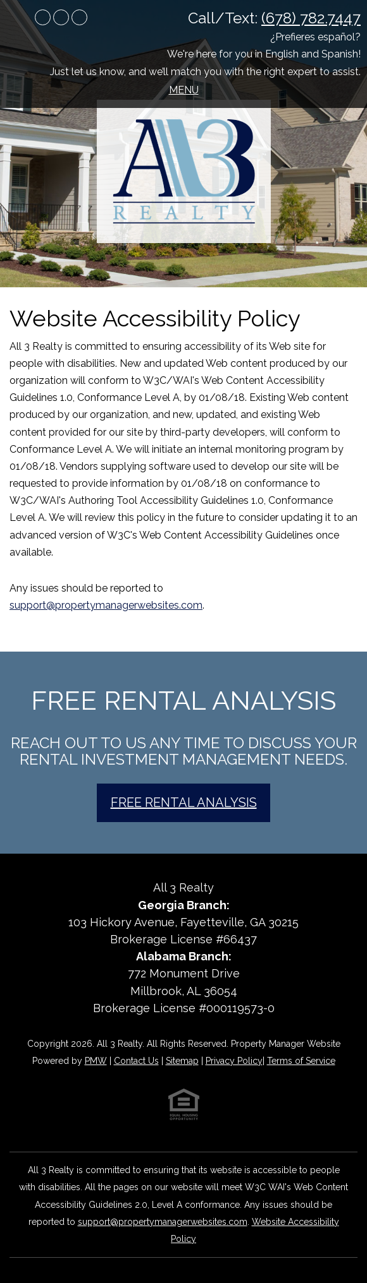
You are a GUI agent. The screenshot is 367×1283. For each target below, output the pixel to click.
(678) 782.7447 (311, 18)
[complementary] (275, 1213)
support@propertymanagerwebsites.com (105, 605)
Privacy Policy (234, 1061)
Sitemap (182, 1061)
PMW (96, 1061)
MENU (184, 90)
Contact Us (136, 1061)
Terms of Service (301, 1061)
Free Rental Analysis (184, 802)
